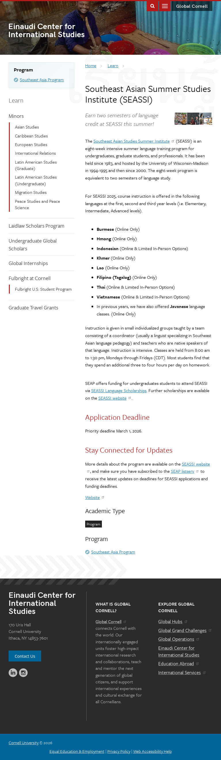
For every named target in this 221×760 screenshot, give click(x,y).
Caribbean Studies (31, 136)
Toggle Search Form (152, 5)
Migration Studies (31, 192)
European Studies (31, 144)
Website (95, 497)
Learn (16, 100)
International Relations (35, 153)
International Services (182, 672)
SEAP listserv (185, 471)
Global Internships (28, 263)
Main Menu (165, 5)
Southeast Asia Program (42, 79)
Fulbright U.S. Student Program (43, 289)
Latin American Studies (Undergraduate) (36, 180)
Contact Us (25, 656)
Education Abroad (178, 663)
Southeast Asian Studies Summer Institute (134, 141)
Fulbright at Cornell (30, 278)
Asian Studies (27, 127)
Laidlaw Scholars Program (36, 225)
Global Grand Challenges (185, 630)
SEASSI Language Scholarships (118, 390)
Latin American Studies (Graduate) (36, 165)
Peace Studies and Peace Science (37, 204)
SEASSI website (115, 398)
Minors (16, 116)
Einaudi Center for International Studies (178, 651)
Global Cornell (192, 6)
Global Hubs (173, 621)
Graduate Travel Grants (33, 307)
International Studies (59, 31)
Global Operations (179, 639)
